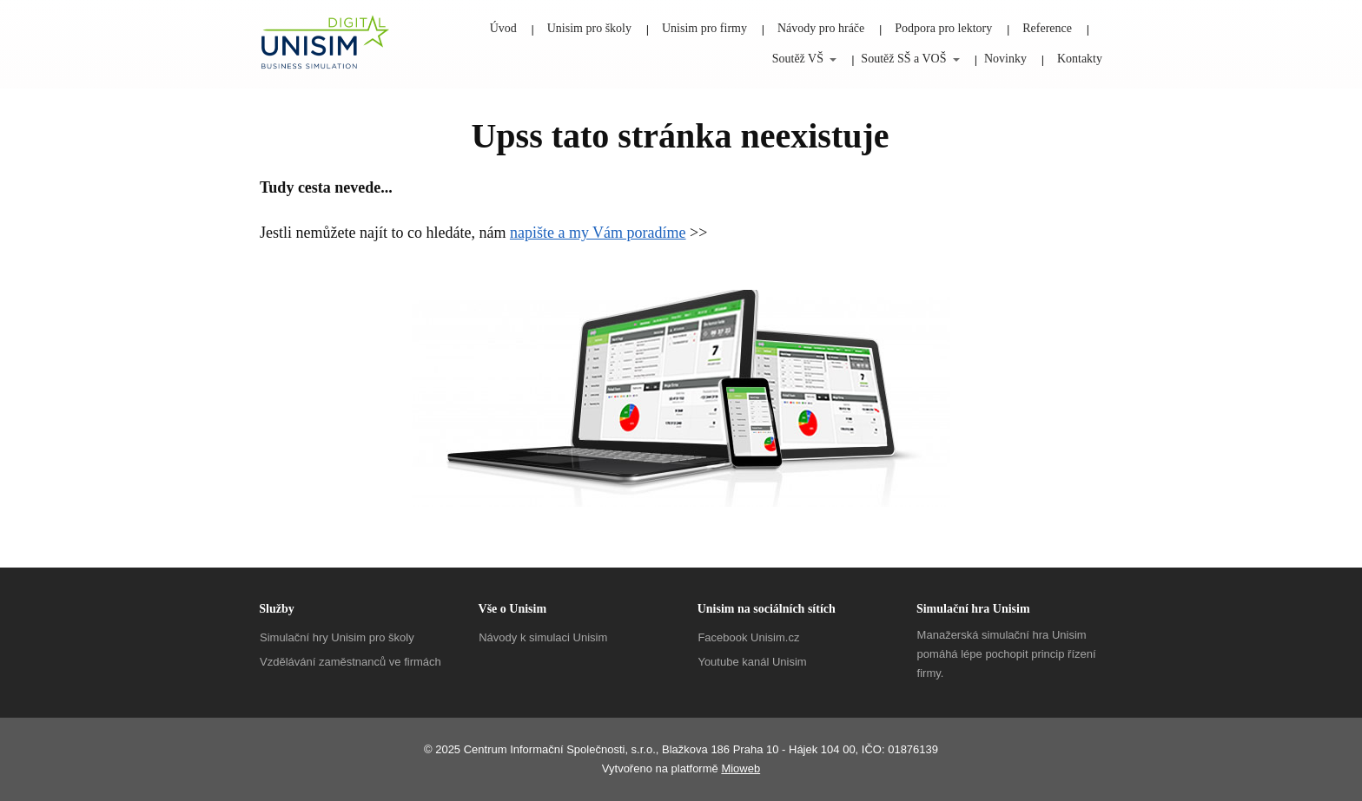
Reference (1047, 28)
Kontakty (1079, 58)
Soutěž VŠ (797, 58)
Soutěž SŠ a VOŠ (903, 58)
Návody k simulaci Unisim (543, 637)
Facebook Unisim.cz (748, 637)
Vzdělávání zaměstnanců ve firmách (350, 661)
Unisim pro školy (589, 28)
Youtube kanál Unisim (752, 661)
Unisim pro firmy (704, 28)
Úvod (503, 28)
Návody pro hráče (820, 28)
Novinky (1005, 58)
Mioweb (740, 768)
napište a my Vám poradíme (598, 232)
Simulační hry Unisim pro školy (337, 637)
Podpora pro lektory (943, 28)
